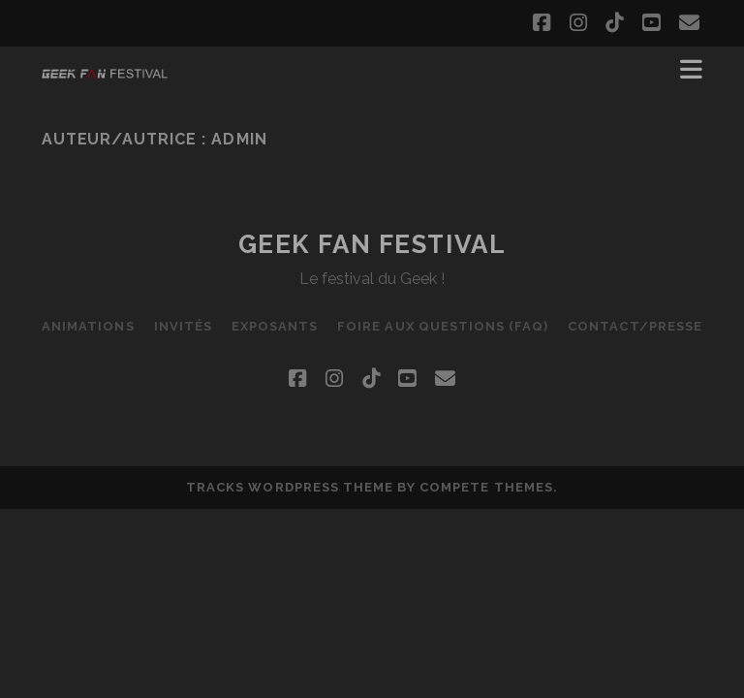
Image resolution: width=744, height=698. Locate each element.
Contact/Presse (635, 326)
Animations (88, 326)
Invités (183, 326)
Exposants (275, 326)
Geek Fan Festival (372, 244)
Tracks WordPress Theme (289, 487)
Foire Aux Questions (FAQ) (442, 326)
